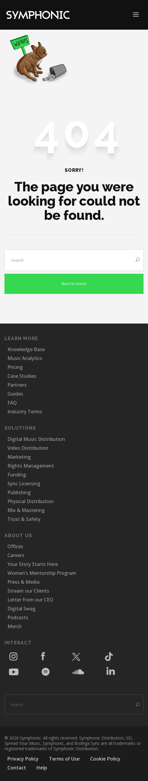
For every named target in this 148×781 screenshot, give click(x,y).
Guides (15, 393)
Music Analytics (24, 358)
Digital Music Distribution (36, 439)
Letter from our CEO (30, 599)
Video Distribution (27, 448)
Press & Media (23, 582)
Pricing (15, 367)
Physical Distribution (30, 501)
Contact (16, 767)
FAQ (12, 402)
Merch (14, 626)
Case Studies (21, 376)
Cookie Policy (105, 759)
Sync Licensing (23, 483)
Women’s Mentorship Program (41, 573)
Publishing (19, 492)
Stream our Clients (28, 591)
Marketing (19, 457)
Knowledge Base (26, 349)
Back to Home (74, 283)
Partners (17, 385)
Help (41, 767)
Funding (16, 474)
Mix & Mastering (26, 510)
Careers (15, 555)
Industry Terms (24, 411)
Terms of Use (64, 759)
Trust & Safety (23, 519)
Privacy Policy (23, 759)
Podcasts (17, 617)
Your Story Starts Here (32, 564)
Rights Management (30, 465)
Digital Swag (21, 608)
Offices (15, 546)
